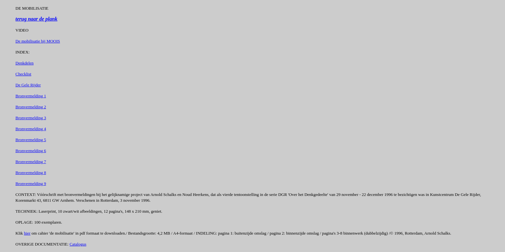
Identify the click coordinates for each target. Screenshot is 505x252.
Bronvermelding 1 (30, 95)
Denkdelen (24, 63)
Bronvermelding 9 (30, 183)
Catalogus (78, 244)
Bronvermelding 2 (30, 106)
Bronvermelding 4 (30, 128)
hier (27, 233)
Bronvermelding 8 (30, 172)
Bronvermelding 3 (30, 117)
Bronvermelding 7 (30, 161)
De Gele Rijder (28, 84)
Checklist (23, 74)
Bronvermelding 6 (30, 150)
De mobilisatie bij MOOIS (37, 41)
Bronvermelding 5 (30, 139)
